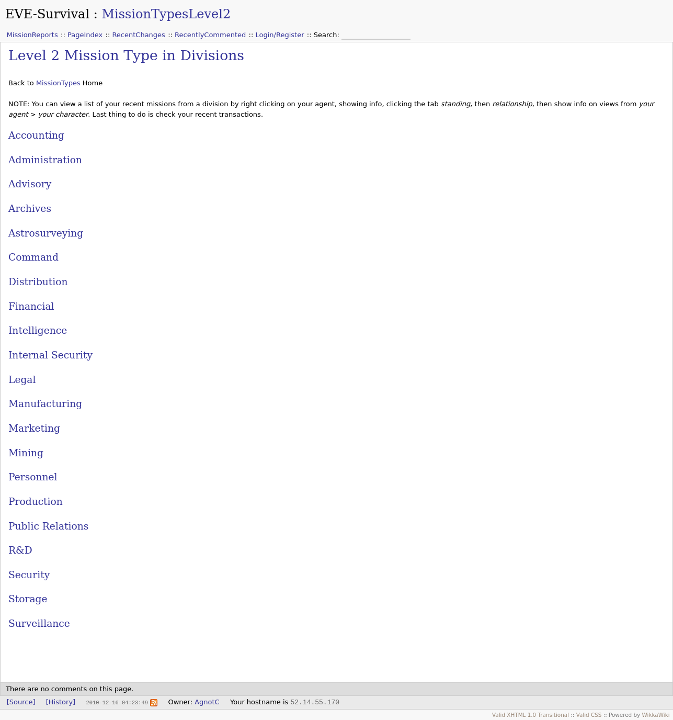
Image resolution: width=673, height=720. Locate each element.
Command (33, 257)
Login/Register (280, 35)
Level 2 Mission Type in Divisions (126, 55)
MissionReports (32, 35)
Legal (22, 379)
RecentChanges (138, 35)
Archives (29, 208)
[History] (60, 702)
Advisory (29, 183)
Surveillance (39, 623)
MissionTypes (58, 83)
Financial (31, 306)
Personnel (33, 476)
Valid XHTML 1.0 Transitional (530, 715)
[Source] (21, 702)
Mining (25, 452)
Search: (327, 35)
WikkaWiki (656, 715)
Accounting (36, 135)
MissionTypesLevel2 (166, 14)
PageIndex (84, 35)
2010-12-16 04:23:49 (116, 702)
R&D (20, 550)
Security (29, 574)
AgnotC (207, 702)
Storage (28, 598)
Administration (45, 159)
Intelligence (37, 330)
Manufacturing (45, 403)
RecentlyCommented (210, 35)
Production (35, 501)
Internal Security (50, 355)
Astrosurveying (45, 233)
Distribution (38, 281)
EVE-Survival (47, 14)
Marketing (34, 428)
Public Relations (48, 526)
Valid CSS (589, 715)
